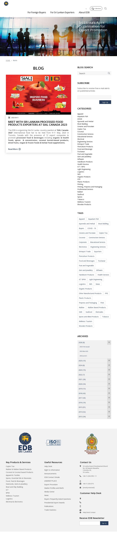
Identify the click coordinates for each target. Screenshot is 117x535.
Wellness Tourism (84, 202)
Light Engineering (83, 169)
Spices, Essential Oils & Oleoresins (18, 478)
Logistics (80, 172)
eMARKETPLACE (50, 481)
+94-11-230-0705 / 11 (90, 476)
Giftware (80, 159)
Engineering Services (85, 141)
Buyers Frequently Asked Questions (57, 499)
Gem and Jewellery (84, 156)
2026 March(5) (84, 351)
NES (78, 174)
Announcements (50, 474)
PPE (78, 179)
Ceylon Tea (81, 129)
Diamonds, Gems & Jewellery (16, 484)
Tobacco (80, 199)
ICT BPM (82, 279)
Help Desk (48, 466)
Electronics (83, 247)
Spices (79, 197)
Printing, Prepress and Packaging (89, 187)
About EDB (84, 11)
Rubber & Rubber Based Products (18, 469)
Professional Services (85, 189)
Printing (80, 184)
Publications (48, 506)
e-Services (97, 3)
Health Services (83, 164)
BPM (8, 493)
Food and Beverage (84, 149)
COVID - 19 (92, 228)
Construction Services (85, 134)
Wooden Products (84, 204)
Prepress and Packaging (88, 303)
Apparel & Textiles (13, 475)
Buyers (81, 228)
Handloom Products (85, 162)
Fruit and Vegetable (84, 154)
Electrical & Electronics (14, 502)
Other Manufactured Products (90, 293)
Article (79, 119)
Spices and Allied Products (89, 317)
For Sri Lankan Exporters (62, 11)
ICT (7, 490)
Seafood (80, 194)
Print (102, 303)
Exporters (97, 251)
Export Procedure (51, 484)
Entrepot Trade (83, 144)
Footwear (81, 151)
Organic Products (83, 177)
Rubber (80, 192)
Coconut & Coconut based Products (19, 472)
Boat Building (82, 124)
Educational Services (85, 136)
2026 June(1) (83, 356)
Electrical (80, 139)
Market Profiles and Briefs (54, 488)
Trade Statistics (50, 510)
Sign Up (105, 102)
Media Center (49, 492)
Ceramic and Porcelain (85, 126)
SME (80, 312)
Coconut (80, 131)
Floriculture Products (85, 146)
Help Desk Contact (89, 512)
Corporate (83, 242)
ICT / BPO (81, 167)
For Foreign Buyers (37, 11)
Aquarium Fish (82, 116)
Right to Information (52, 470)
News (98, 284)
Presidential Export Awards (54, 503)
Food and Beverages (87, 261)
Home (8, 60)
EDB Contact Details (52, 477)
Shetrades (99, 312)
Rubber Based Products (97, 307)
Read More (13, 149)
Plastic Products (83, 182)
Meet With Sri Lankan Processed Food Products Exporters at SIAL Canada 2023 (37, 123)
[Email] (89, 523)
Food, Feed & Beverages (15, 481)
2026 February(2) (85, 347)
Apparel (80, 114)
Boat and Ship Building (14, 487)
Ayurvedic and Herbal (85, 121)
